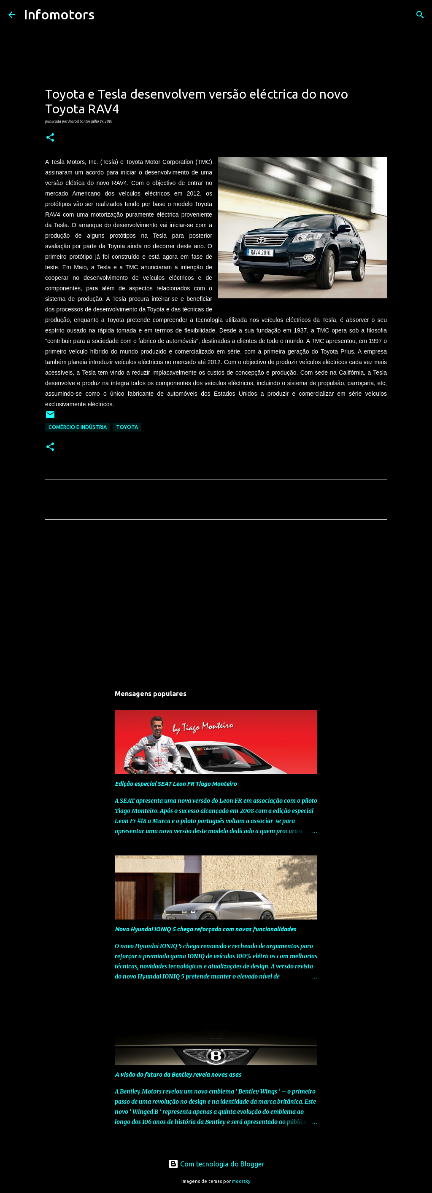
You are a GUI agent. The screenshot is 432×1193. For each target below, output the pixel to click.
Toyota (127, 427)
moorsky (241, 1181)
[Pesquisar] (106, 15)
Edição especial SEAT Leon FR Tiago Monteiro (176, 783)
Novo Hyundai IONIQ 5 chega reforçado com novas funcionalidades (205, 929)
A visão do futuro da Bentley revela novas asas (178, 1074)
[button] (50, 137)
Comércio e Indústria (78, 427)
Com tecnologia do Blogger (216, 1164)
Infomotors (59, 14)
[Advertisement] (216, 605)
